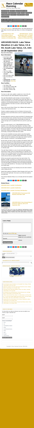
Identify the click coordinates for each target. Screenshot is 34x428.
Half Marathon (26, 209)
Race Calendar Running (14, 5)
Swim (6, 211)
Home (2, 28)
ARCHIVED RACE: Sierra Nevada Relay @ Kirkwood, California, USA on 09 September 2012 (22, 204)
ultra (17, 211)
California (20, 209)
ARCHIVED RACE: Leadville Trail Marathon (11, 185)
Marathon (9, 210)
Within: (3, 256)
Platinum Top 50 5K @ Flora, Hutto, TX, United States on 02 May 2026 (17, 296)
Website (20, 242)
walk (22, 211)
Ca (16, 209)
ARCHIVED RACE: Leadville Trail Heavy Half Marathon (14, 190)
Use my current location (10, 259)
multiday (14, 210)
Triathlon (13, 211)
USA (19, 211)
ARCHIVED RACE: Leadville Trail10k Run (11, 187)
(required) (22, 237)
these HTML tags (12, 235)
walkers (25, 211)
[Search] (15, 264)
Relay (21, 210)
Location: (4, 255)
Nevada (18, 210)
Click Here (13, 81)
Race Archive (8, 28)
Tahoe (9, 211)
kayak (30, 209)
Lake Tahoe (4, 210)
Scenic (24, 210)
